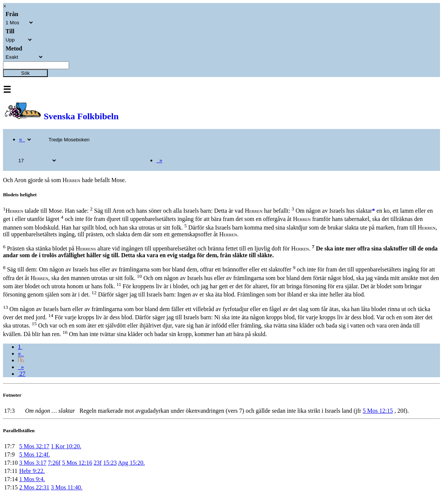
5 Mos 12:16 (77, 462)
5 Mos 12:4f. (34, 454)
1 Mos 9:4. (32, 479)
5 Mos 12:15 (378, 411)
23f (98, 462)
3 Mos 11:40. (66, 487)
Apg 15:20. (131, 462)
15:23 (109, 462)
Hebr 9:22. (31, 471)
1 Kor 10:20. (66, 446)
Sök (25, 73)
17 (21, 360)
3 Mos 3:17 (32, 462)
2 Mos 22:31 (34, 487)
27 (21, 374)
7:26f (54, 462)
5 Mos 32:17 (34, 446)
